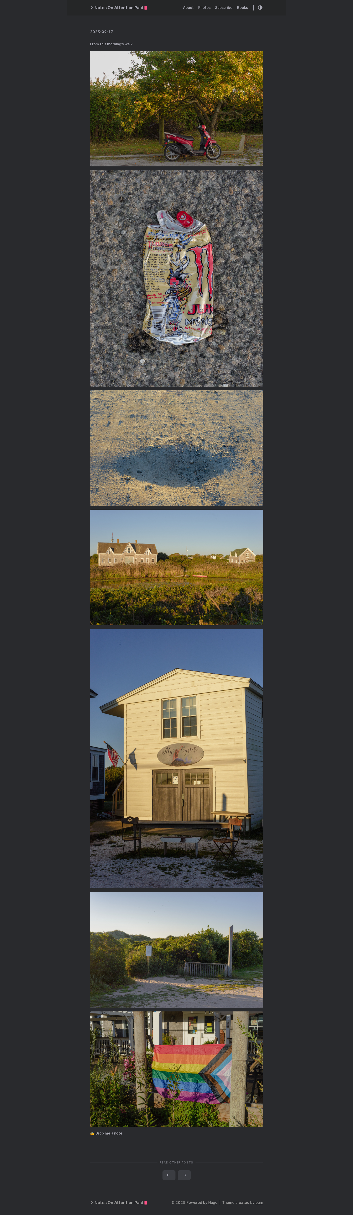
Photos (204, 7)
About (188, 7)
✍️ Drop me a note (106, 1133)
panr (259, 1202)
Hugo (212, 1202)
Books (242, 7)
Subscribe (223, 7)
